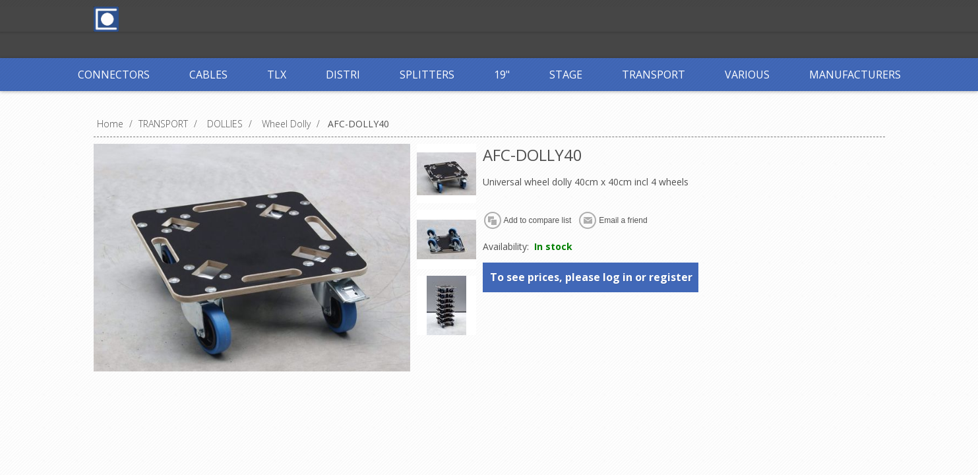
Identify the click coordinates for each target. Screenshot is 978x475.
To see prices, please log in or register (591, 277)
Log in (390, 18)
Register (336, 18)
